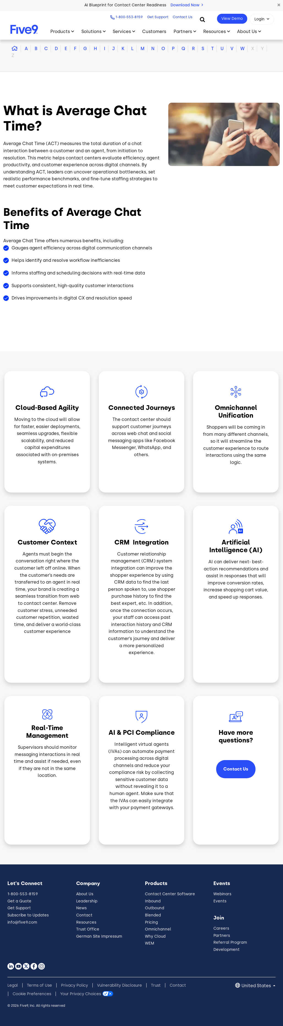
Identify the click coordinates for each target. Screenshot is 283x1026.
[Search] (202, 19)
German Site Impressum (99, 936)
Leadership (86, 901)
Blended (153, 915)
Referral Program (230, 942)
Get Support (157, 17)
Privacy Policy (74, 985)
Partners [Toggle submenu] (183, 31)
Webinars (222, 894)
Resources (86, 922)
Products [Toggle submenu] (60, 31)
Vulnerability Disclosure (119, 985)
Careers (221, 928)
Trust (156, 985)
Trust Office (87, 929)
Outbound (154, 908)
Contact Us (183, 17)
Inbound (153, 901)
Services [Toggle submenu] (122, 31)
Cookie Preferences (32, 994)
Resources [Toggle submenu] (214, 31)
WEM (149, 943)
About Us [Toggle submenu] (247, 31)
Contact (84, 915)
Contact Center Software (170, 894)
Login (259, 19)
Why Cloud (155, 936)
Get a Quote (19, 901)
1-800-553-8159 (129, 17)
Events (219, 901)
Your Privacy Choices (80, 994)
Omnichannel (158, 929)
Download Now (187, 5)
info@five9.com (22, 922)
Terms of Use (39, 985)
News (81, 908)
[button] (278, 5)
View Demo (232, 18)
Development (226, 949)
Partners (221, 935)
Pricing (151, 922)
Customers (154, 31)
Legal (12, 985)
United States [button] (256, 985)
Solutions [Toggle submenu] (91, 31)
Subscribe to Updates (28, 915)
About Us (84, 894)
